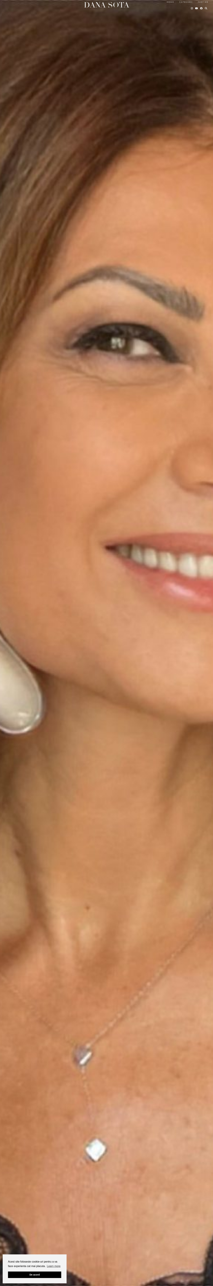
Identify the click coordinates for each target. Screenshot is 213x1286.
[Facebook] (201, 8)
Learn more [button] (54, 1266)
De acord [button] (34, 1274)
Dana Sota (106, 5)
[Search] (206, 8)
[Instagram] (192, 8)
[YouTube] (196, 8)
